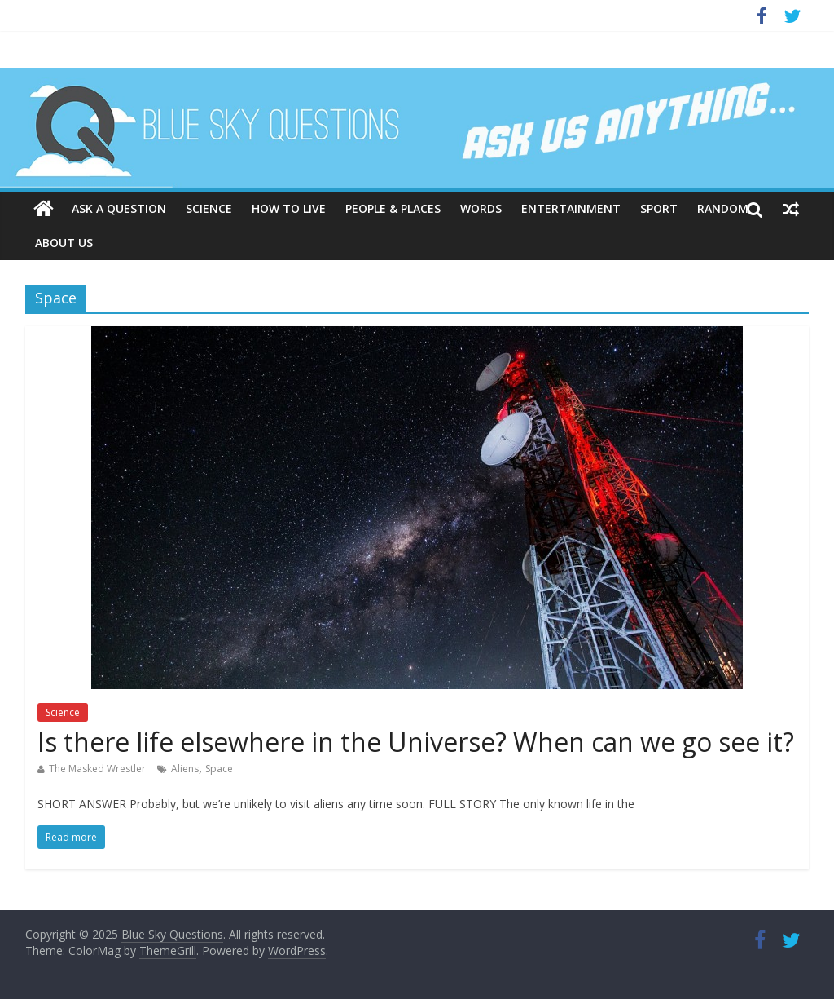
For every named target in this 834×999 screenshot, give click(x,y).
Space (219, 769)
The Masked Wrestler (97, 769)
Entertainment (571, 208)
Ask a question (119, 208)
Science (209, 208)
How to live (289, 208)
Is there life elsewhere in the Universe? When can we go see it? (415, 741)
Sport (659, 208)
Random (722, 208)
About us (64, 242)
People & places (393, 208)
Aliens (185, 769)
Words (481, 208)
